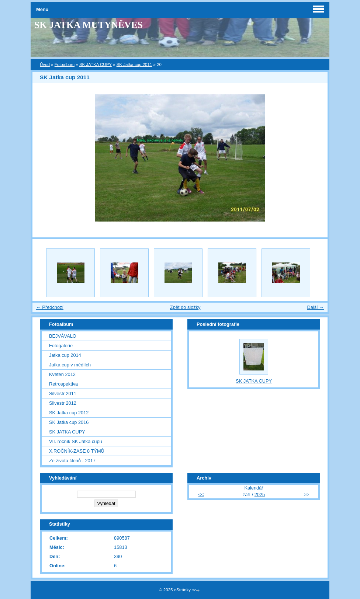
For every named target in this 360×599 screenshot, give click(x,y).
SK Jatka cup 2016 (69, 422)
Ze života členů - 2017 (72, 460)
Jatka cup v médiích (70, 365)
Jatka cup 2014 (65, 355)
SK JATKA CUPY (95, 64)
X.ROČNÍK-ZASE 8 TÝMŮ (76, 451)
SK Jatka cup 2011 (134, 64)
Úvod (45, 64)
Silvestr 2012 (62, 403)
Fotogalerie (61, 345)
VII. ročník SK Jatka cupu (75, 441)
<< (201, 494)
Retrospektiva (63, 384)
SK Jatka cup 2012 (69, 412)
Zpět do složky (185, 307)
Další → (315, 307)
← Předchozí (49, 307)
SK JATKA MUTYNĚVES (88, 25)
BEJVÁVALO (62, 336)
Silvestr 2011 (62, 393)
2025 (260, 494)
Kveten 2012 (62, 374)
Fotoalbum (65, 64)
